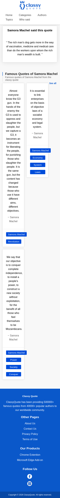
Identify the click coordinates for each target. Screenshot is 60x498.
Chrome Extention (30, 454)
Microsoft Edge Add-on (30, 460)
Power (13, 359)
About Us (30, 423)
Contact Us (30, 428)
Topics (9, 19)
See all (52, 83)
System (38, 164)
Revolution (13, 241)
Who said (24, 19)
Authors (42, 15)
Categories (25, 15)
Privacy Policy (30, 434)
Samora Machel (16, 234)
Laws (37, 172)
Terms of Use (29, 439)
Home (9, 15)
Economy (38, 157)
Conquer (13, 374)
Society (14, 367)
